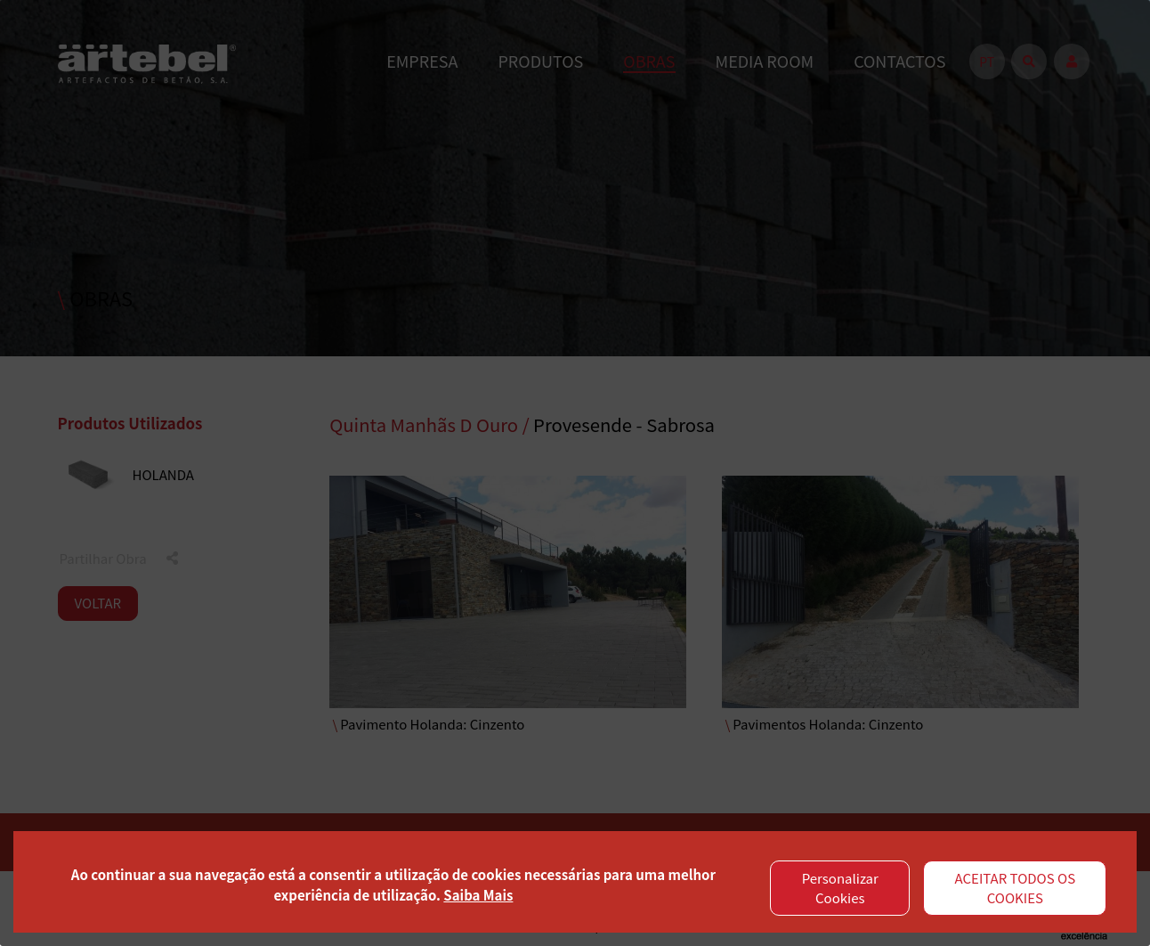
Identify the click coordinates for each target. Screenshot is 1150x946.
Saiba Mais (478, 894)
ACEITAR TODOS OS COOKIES (1015, 888)
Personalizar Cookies (840, 888)
